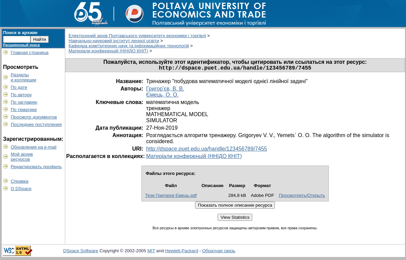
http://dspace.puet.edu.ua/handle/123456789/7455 (206, 150)
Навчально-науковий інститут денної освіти (114, 40)
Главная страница (30, 52)
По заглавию (24, 102)
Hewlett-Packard (181, 252)
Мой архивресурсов (22, 157)
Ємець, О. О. (162, 96)
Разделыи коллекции (24, 77)
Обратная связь (218, 252)
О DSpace (21, 188)
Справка (19, 181)
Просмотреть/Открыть (302, 196)
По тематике (24, 109)
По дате (19, 87)
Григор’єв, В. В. (165, 90)
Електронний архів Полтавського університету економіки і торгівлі (137, 35)
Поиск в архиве (20, 32)
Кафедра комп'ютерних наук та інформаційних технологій (129, 45)
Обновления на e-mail (33, 147)
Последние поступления (36, 124)
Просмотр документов (34, 117)
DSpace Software (80, 252)
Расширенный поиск (21, 45)
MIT (151, 252)
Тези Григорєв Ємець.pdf (171, 196)
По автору (21, 94)
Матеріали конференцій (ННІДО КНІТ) (108, 50)
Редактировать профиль (36, 166)
